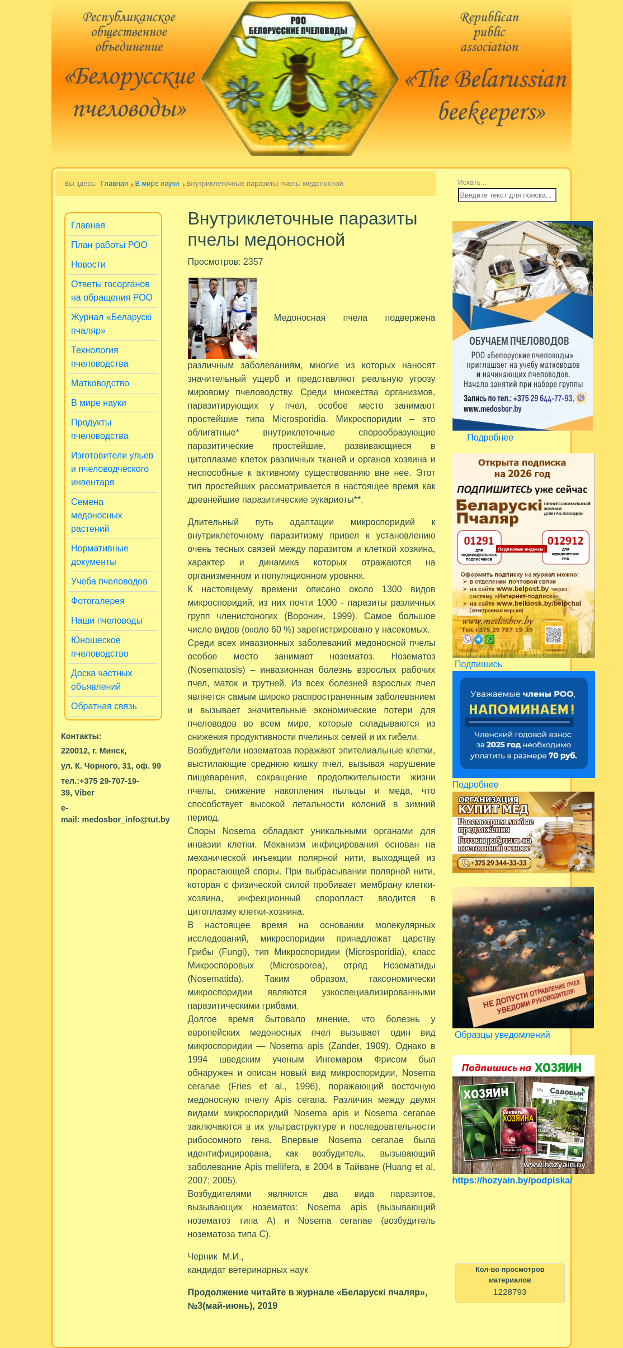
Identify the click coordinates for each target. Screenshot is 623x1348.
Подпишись (478, 664)
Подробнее (490, 437)
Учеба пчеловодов (109, 581)
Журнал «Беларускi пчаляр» (111, 323)
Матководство (100, 383)
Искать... (472, 182)
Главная (88, 225)
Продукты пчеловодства (100, 429)
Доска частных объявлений (102, 679)
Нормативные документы (100, 555)
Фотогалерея (98, 601)
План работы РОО (109, 245)
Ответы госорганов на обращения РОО (112, 290)
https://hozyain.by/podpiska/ (512, 1180)
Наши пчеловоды (107, 620)
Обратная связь (104, 706)
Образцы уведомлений (502, 1035)
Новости (88, 264)
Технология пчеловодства (100, 356)
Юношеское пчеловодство (100, 646)
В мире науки (98, 403)
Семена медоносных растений (96, 515)
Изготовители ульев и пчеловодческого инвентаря (112, 469)
